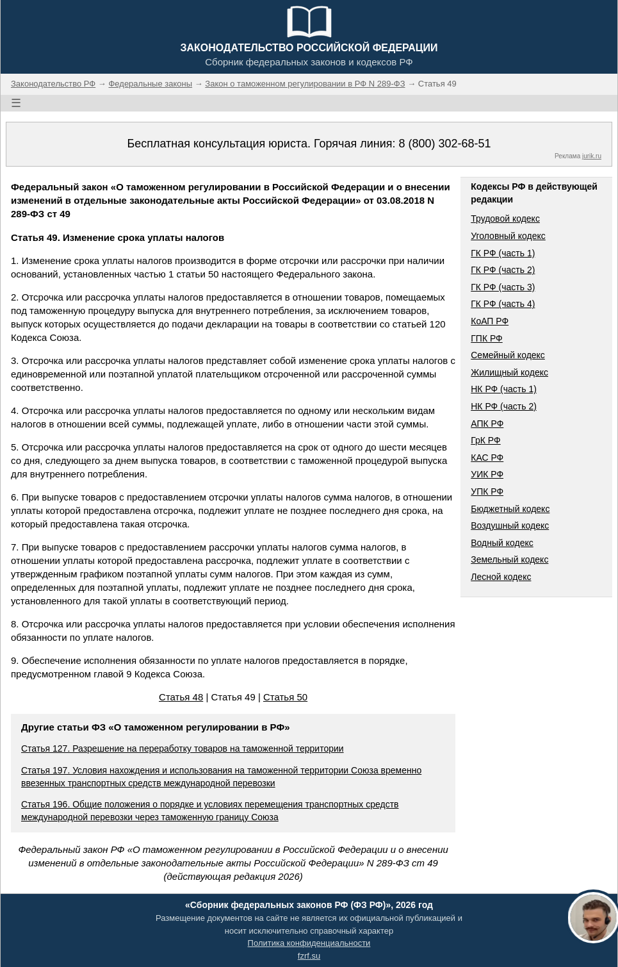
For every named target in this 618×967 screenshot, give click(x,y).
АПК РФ (487, 423)
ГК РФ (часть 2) (503, 270)
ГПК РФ (487, 338)
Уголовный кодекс (508, 236)
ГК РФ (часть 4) (503, 304)
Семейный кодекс (508, 355)
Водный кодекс (502, 543)
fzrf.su (309, 956)
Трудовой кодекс (505, 218)
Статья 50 (285, 696)
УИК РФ (487, 474)
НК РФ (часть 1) (504, 389)
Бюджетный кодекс (510, 509)
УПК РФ (487, 491)
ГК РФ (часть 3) (503, 287)
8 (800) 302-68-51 (444, 143)
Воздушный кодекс (510, 525)
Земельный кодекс (509, 559)
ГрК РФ (485, 440)
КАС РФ (487, 457)
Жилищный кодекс (509, 372)
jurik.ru (591, 156)
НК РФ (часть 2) (504, 406)
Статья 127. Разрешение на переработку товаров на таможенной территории (182, 748)
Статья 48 (181, 696)
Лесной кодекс (501, 577)
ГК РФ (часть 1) (503, 253)
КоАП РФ (489, 321)
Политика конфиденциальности (309, 943)
